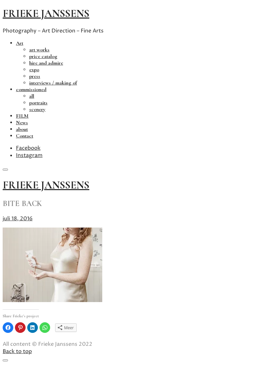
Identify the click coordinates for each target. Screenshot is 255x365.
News (22, 122)
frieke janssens (46, 13)
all (31, 96)
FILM (22, 116)
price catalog (43, 56)
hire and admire (46, 63)
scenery (37, 109)
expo (34, 69)
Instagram (29, 155)
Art (19, 43)
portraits (38, 102)
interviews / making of (53, 82)
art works (39, 49)
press (34, 76)
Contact (24, 135)
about (22, 129)
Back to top (17, 351)
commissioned (31, 89)
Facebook (28, 148)
